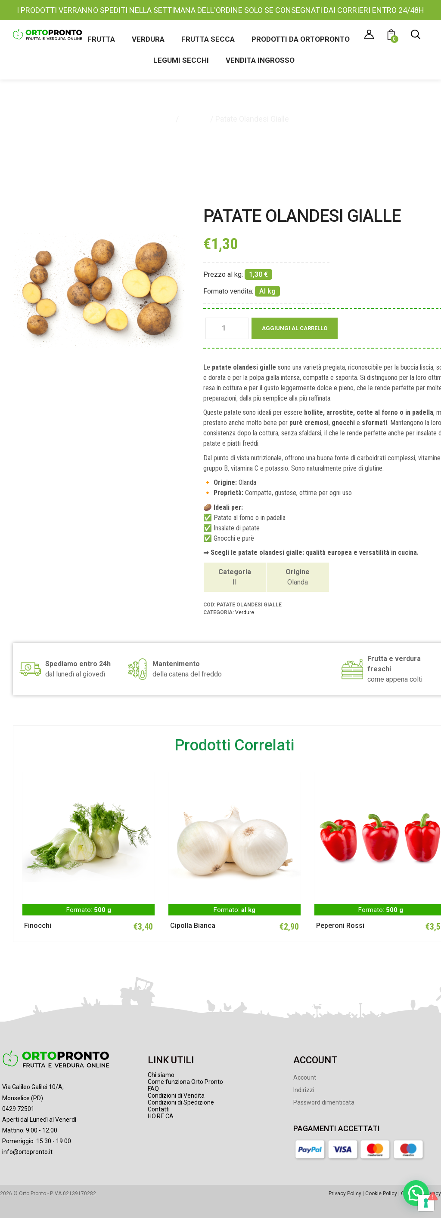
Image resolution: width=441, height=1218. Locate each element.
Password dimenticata (323, 1102)
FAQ (153, 1088)
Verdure (194, 118)
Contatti (159, 1109)
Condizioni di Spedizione (181, 1102)
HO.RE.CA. (161, 1116)
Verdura (148, 39)
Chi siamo (161, 1074)
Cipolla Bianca (192, 925)
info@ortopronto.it (27, 1151)
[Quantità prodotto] (226, 328)
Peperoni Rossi (340, 925)
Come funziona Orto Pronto (185, 1081)
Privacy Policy (345, 1193)
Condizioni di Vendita (176, 1095)
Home (163, 118)
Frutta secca (208, 39)
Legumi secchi (181, 60)
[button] (392, 36)
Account (304, 1077)
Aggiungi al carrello (294, 328)
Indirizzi (303, 1089)
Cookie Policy (381, 1193)
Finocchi (37, 925)
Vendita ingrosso (260, 60)
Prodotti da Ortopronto (301, 39)
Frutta (101, 39)
